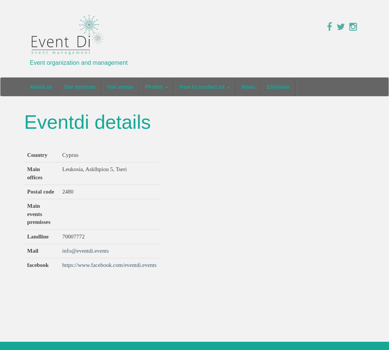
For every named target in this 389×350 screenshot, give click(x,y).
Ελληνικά (278, 87)
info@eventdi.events (85, 251)
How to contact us (205, 87)
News (248, 87)
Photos (156, 87)
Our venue (120, 87)
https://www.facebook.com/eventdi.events (109, 265)
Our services (80, 87)
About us (41, 87)
